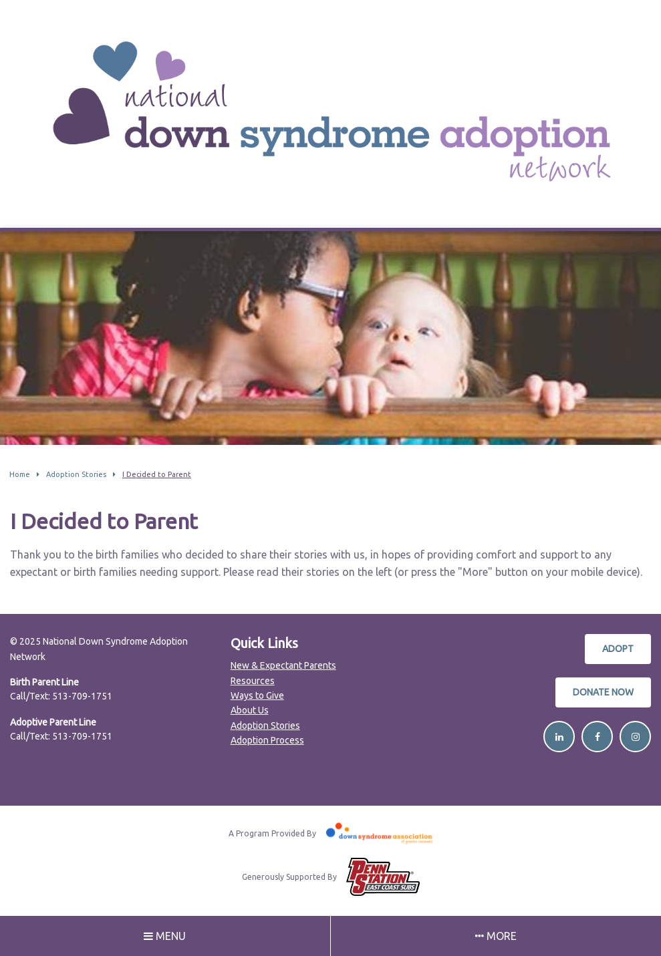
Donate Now (603, 692)
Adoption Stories (265, 725)
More (496, 936)
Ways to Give (257, 695)
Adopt (618, 648)
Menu (165, 936)
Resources (253, 680)
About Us (250, 710)
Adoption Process (267, 740)
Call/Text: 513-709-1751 (61, 696)
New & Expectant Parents (283, 665)
